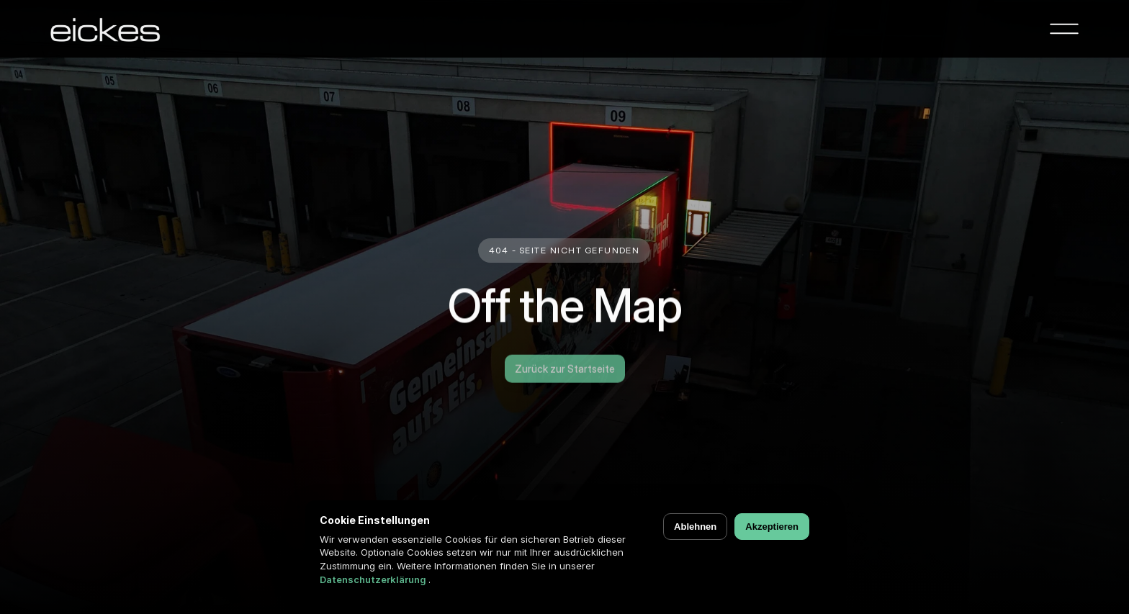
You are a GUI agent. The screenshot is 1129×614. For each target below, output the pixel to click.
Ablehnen (695, 526)
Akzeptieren (772, 526)
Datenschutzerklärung (374, 579)
